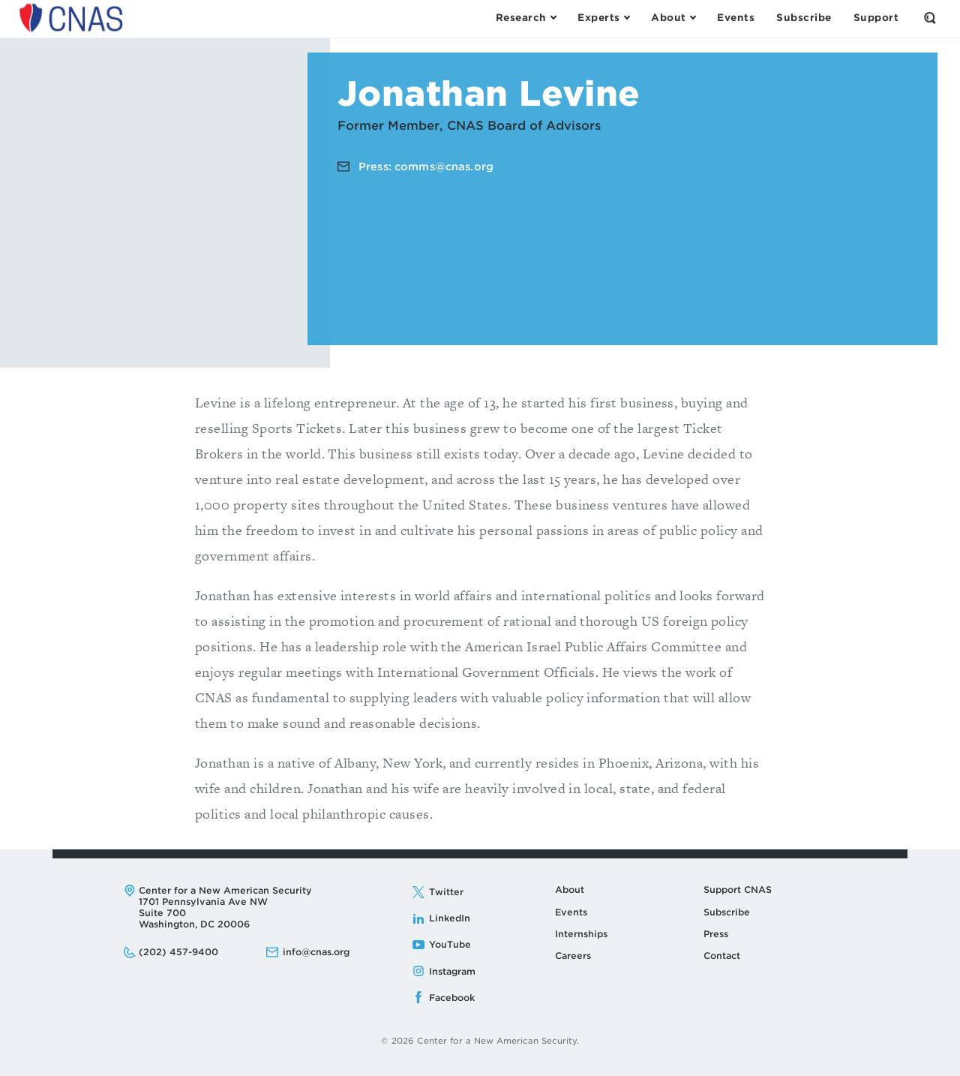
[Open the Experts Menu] (603, 18)
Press (716, 933)
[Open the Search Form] (930, 18)
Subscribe (727, 912)
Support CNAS (738, 889)
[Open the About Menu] (673, 18)
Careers (573, 955)
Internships (581, 933)
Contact (722, 955)
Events (571, 912)
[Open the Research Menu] (525, 18)
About (569, 889)
